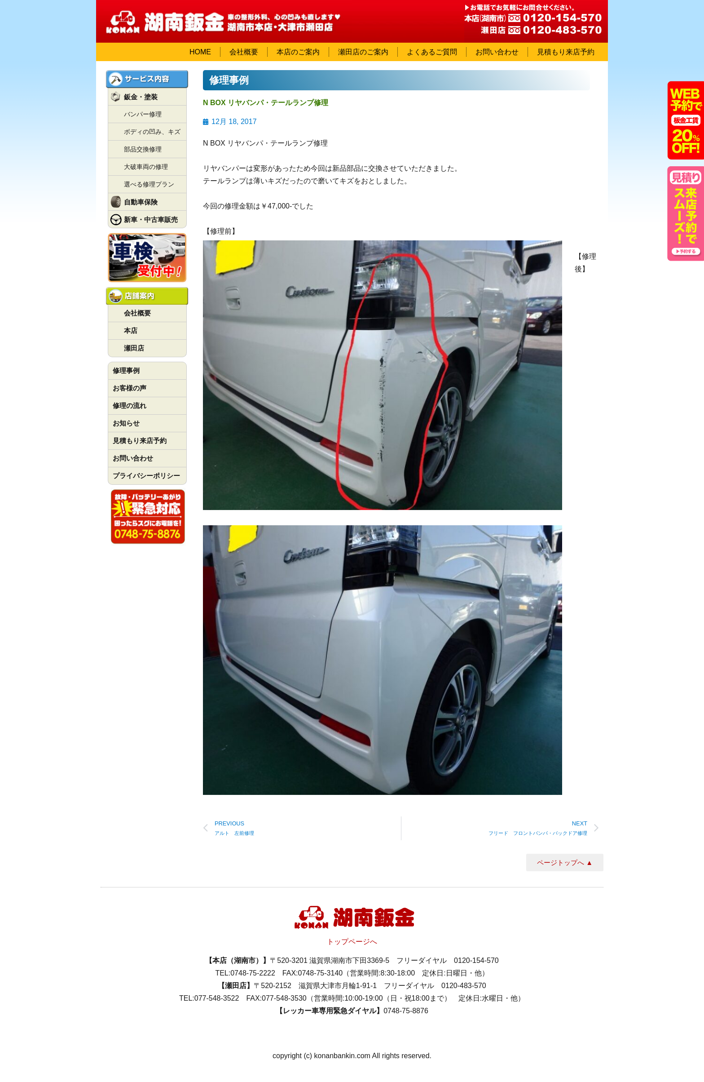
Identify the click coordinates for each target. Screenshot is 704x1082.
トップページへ (352, 941)
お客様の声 (129, 388)
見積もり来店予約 (565, 52)
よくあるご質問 (432, 52)
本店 (130, 330)
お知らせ (126, 423)
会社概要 (243, 52)
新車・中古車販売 (151, 219)
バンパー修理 (143, 114)
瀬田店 (134, 348)
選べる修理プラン (149, 184)
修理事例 (126, 370)
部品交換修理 (143, 149)
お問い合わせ (497, 52)
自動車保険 (141, 202)
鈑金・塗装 (141, 97)
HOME (200, 52)
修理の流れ (129, 405)
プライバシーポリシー (146, 475)
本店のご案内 (298, 52)
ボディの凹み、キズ (152, 131)
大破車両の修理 (146, 166)
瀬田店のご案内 (363, 52)
